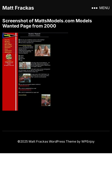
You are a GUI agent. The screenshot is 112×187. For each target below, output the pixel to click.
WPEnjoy (88, 141)
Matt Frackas (18, 8)
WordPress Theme (62, 141)
